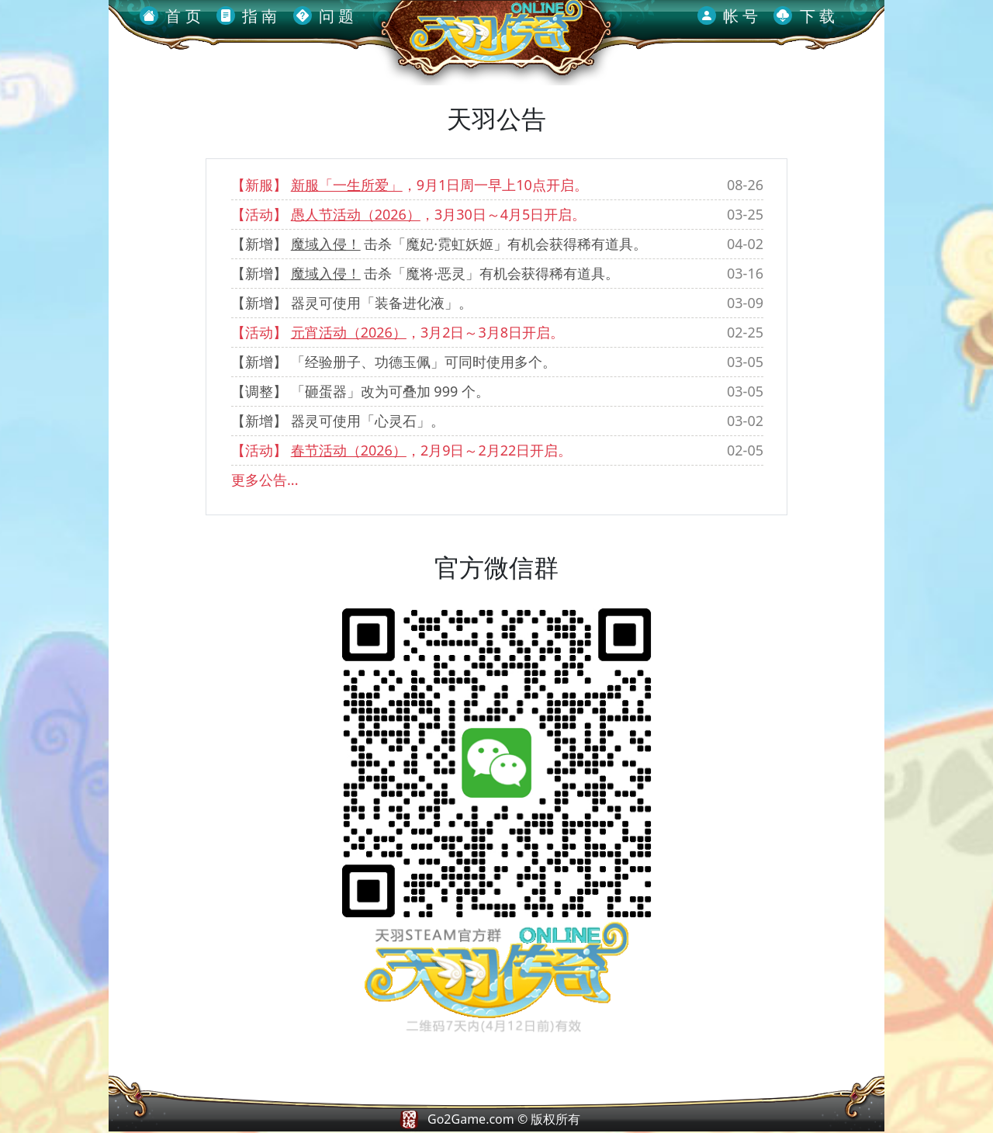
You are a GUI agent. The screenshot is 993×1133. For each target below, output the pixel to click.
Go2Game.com (470, 1119)
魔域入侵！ (326, 243)
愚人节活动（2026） (355, 214)
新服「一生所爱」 (347, 184)
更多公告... (264, 479)
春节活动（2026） (349, 450)
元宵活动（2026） (349, 332)
